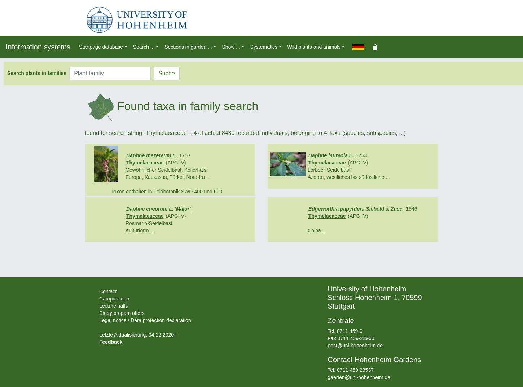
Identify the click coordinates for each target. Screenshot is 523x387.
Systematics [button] (263, 47)
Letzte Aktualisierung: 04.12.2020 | (138, 335)
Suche (166, 73)
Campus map (114, 299)
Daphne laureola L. (330, 155)
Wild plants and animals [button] (314, 47)
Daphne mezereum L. (151, 155)
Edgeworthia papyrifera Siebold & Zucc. (356, 209)
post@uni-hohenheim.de (355, 345)
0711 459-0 (349, 331)
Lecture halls (113, 306)
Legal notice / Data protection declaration (145, 320)
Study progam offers (122, 313)
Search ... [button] (144, 47)
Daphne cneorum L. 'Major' (158, 209)
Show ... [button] (231, 47)
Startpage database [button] (101, 47)
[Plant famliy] (110, 73)
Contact (108, 291)
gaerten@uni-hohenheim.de (359, 377)
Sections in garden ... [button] (188, 47)
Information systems (38, 47)
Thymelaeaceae (145, 163)
